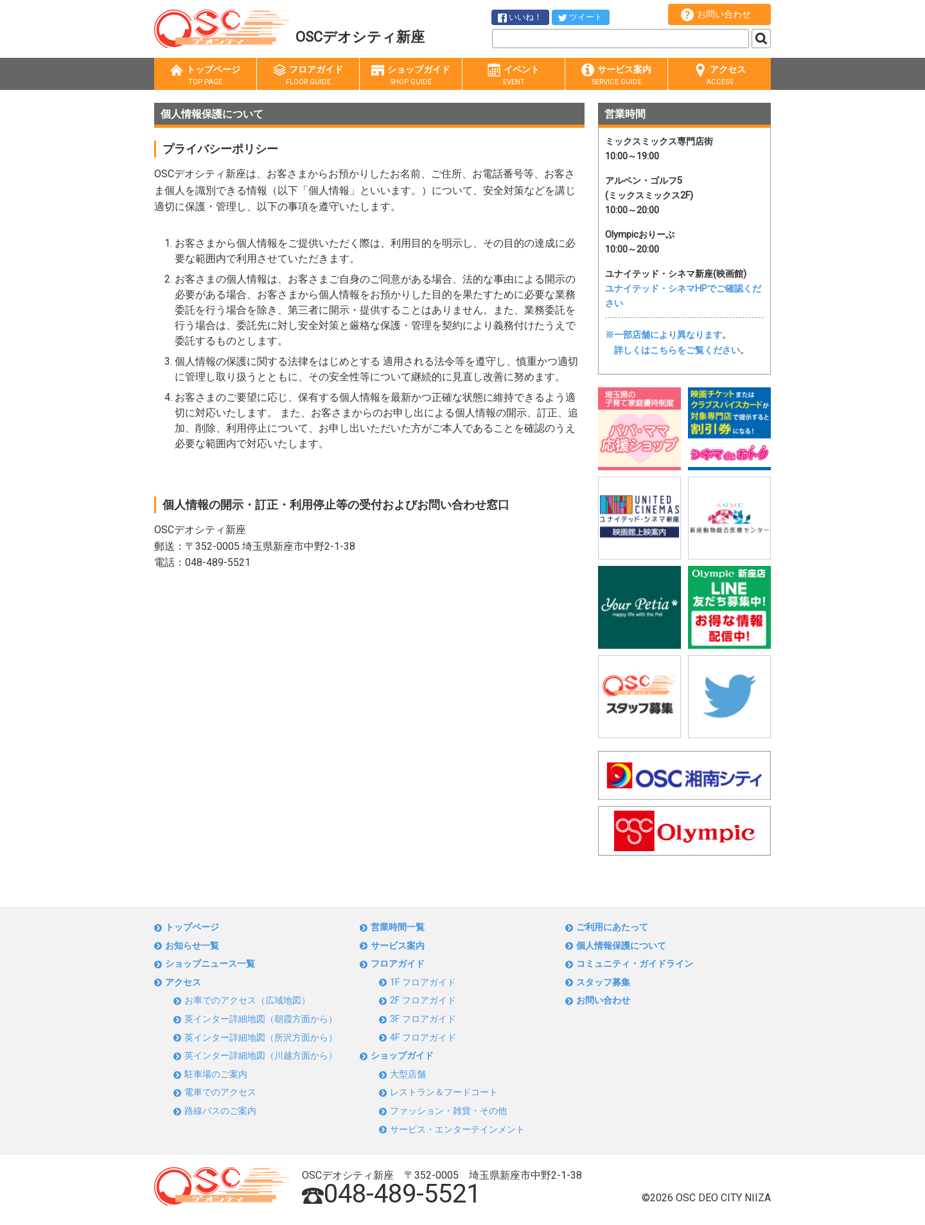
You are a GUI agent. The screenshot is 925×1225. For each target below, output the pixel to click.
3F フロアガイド (423, 1019)
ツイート (580, 17)
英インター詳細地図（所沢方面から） (260, 1037)
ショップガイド (411, 75)
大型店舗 (408, 1074)
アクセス (719, 75)
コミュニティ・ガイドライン (634, 963)
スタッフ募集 (603, 982)
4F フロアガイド (423, 1037)
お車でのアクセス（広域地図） (247, 1000)
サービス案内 (616, 75)
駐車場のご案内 (215, 1074)
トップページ (205, 75)
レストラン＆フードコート (444, 1092)
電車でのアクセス (220, 1092)
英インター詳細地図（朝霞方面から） (260, 1019)
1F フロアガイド (423, 982)
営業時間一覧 (398, 927)
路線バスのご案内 (220, 1111)
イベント (514, 75)
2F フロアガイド (423, 1000)
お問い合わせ (716, 14)
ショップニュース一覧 (210, 963)
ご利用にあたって (612, 927)
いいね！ (520, 17)
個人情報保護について (621, 945)
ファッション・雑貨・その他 (448, 1111)
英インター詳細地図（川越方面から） (260, 1055)
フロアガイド (308, 75)
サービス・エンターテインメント (457, 1129)
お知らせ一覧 (192, 945)
